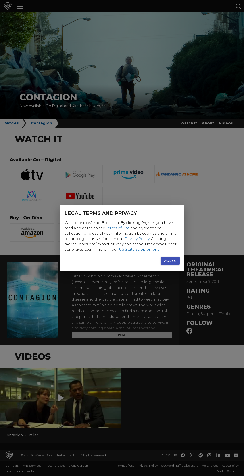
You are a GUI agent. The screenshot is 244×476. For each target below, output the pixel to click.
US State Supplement (139, 249)
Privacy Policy (137, 239)
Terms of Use (117, 228)
